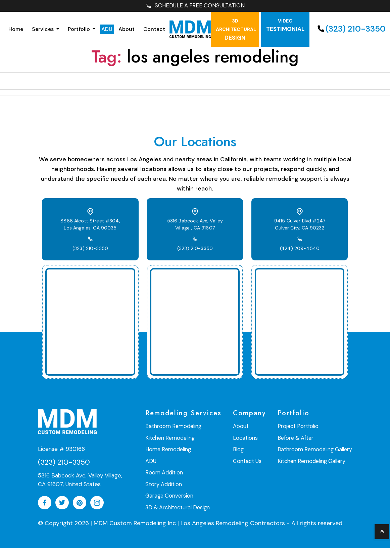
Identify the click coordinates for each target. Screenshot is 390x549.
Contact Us (248, 461)
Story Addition (163, 484)
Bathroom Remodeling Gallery (316, 450)
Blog (239, 450)
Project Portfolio (300, 427)
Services (43, 29)
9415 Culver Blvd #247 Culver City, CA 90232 (300, 225)
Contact (154, 29)
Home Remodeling (167, 450)
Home (15, 29)
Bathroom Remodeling (172, 427)
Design (236, 30)
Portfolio (79, 29)
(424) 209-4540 (299, 249)
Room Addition (163, 472)
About (126, 29)
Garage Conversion (169, 495)
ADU (106, 29)
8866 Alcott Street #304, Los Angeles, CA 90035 (90, 225)
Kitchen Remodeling (169, 438)
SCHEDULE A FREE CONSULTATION (195, 6)
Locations (246, 438)
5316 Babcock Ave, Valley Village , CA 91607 (194, 225)
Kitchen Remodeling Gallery (313, 461)
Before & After (297, 438)
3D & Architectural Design (177, 507)
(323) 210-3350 (90, 249)
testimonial (285, 26)
